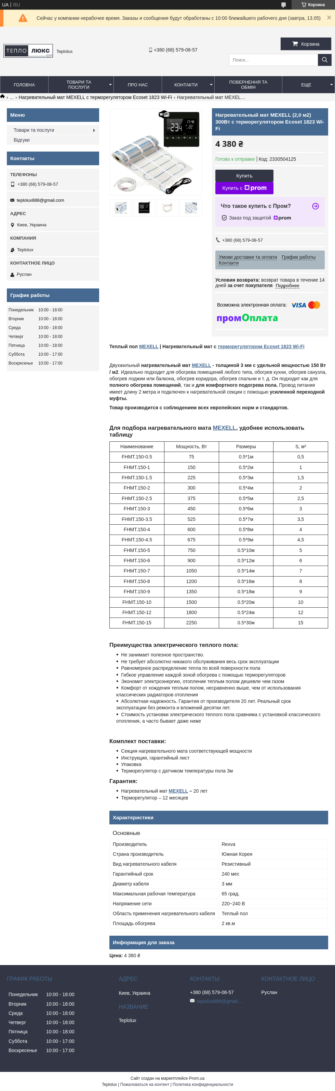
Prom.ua (196, 1078)
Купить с (244, 188)
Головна (24, 84)
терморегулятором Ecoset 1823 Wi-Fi (261, 346)
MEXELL (149, 346)
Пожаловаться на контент (144, 1084)
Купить (244, 176)
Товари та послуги (78, 85)
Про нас (138, 84)
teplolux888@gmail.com (40, 200)
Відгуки (22, 140)
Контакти (186, 84)
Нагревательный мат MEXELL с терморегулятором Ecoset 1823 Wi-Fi (95, 97)
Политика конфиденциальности (203, 1084)
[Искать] (325, 60)
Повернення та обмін (248, 85)
